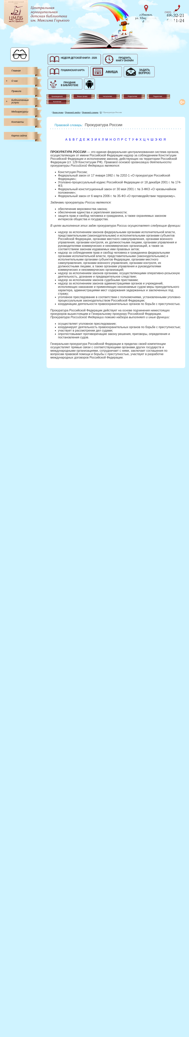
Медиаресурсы (19, 111)
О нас (14, 80)
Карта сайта (19, 135)
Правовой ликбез (72, 112)
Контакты (17, 121)
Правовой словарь (90, 112)
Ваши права (58, 112)
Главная (16, 70)
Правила (16, 91)
